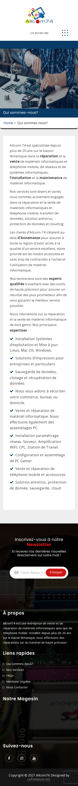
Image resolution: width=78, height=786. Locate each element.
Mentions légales (18, 681)
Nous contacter (17, 687)
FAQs (10, 675)
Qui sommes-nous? (19, 664)
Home (8, 123)
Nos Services (15, 670)
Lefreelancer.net (38, 779)
